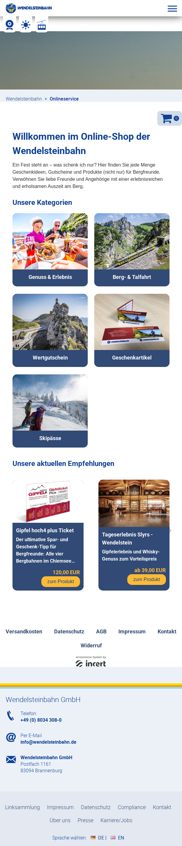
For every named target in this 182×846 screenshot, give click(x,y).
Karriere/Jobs (116, 820)
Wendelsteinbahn (24, 98)
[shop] (91, 384)
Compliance (132, 807)
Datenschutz (96, 807)
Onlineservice (64, 98)
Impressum (60, 807)
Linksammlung (22, 807)
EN (121, 837)
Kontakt (162, 807)
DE (101, 837)
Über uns (60, 820)
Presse (85, 820)
